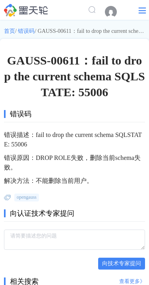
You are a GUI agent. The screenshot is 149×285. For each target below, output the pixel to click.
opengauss (27, 197)
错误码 (26, 31)
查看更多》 (132, 281)
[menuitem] (115, 12)
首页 (9, 31)
